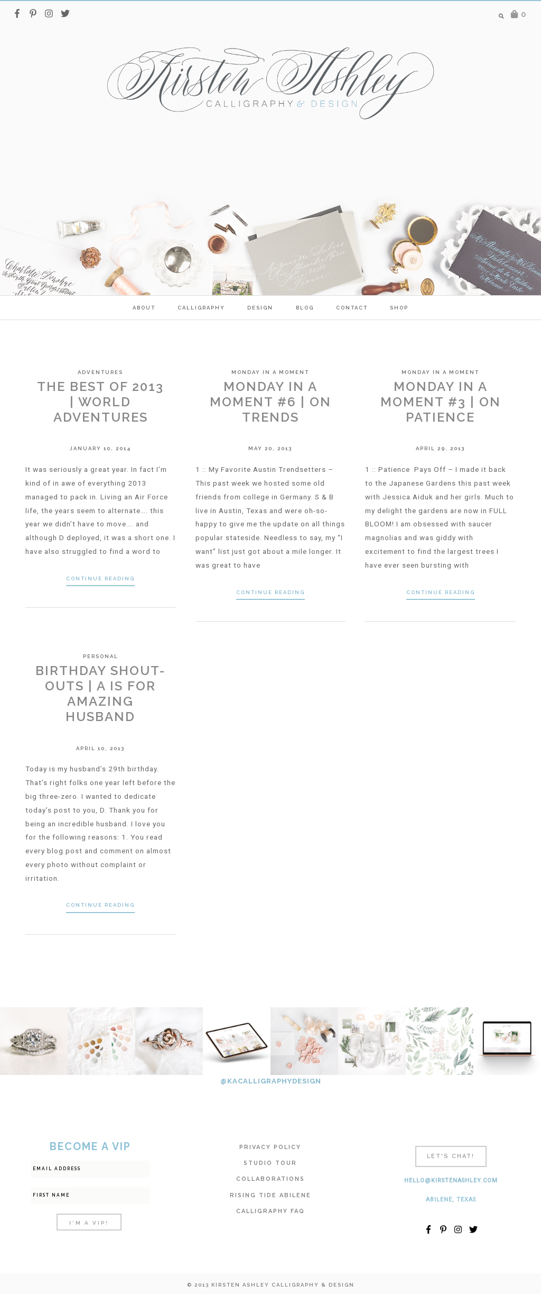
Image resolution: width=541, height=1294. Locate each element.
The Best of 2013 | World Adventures (100, 402)
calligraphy (201, 308)
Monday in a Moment (270, 372)
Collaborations (270, 1178)
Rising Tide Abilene (270, 1195)
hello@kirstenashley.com (451, 1180)
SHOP (399, 308)
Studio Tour (270, 1163)
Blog (305, 308)
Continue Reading (100, 578)
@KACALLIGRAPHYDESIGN (270, 1081)
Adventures (100, 372)
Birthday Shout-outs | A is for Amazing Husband (100, 693)
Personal (100, 656)
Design (260, 308)
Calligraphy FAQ (270, 1211)
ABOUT (144, 308)
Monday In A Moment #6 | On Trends (270, 402)
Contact (352, 308)
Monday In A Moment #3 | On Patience (440, 402)
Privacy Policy (270, 1147)
